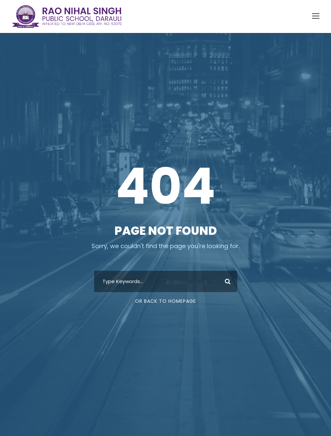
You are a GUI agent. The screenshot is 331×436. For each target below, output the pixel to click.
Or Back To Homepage (165, 301)
